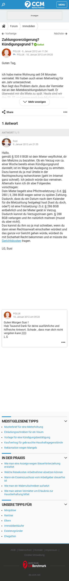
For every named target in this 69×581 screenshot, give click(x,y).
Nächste (59, 33)
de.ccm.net (34, 574)
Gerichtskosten (11, 241)
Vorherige (10, 33)
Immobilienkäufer (14, 525)
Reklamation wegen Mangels (20, 447)
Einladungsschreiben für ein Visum (23, 432)
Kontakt (38, 550)
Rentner (8, 515)
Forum (14, 26)
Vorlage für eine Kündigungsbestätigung (27, 437)
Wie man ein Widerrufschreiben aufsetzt (26, 485)
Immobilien (28, 26)
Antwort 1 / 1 (11, 132)
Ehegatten (10, 536)
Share (9, 112)
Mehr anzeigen (37, 101)
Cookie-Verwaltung (34, 555)
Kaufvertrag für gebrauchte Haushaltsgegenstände (33, 442)
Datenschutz (25, 550)
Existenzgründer (13, 530)
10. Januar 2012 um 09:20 (39, 54)
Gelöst (40, 44)
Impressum (51, 550)
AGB (12, 550)
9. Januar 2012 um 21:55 (25, 144)
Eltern (7, 520)
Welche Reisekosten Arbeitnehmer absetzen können (33, 472)
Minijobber (10, 510)
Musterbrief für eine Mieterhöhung (23, 426)
